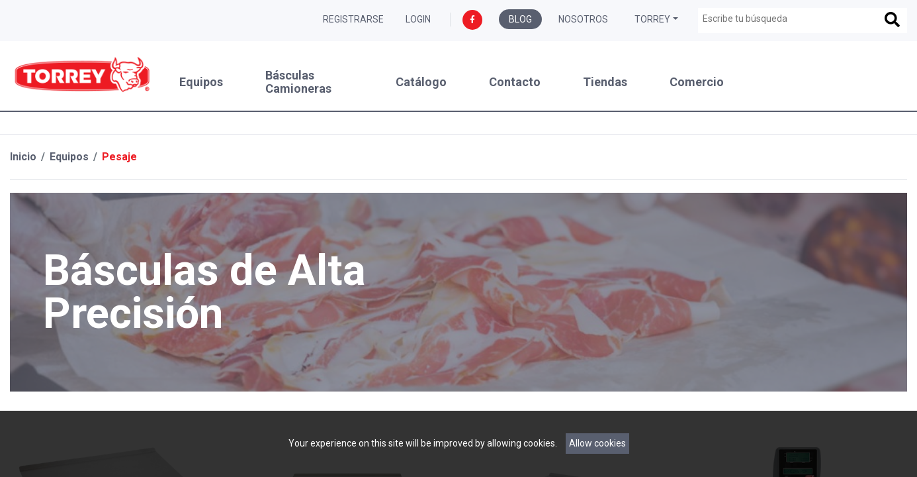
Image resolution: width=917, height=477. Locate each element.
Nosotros (583, 19)
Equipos (201, 82)
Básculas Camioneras (298, 82)
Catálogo (421, 82)
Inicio (23, 156)
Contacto (515, 82)
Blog (520, 19)
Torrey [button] (652, 19)
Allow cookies (597, 443)
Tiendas (605, 82)
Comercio (697, 82)
